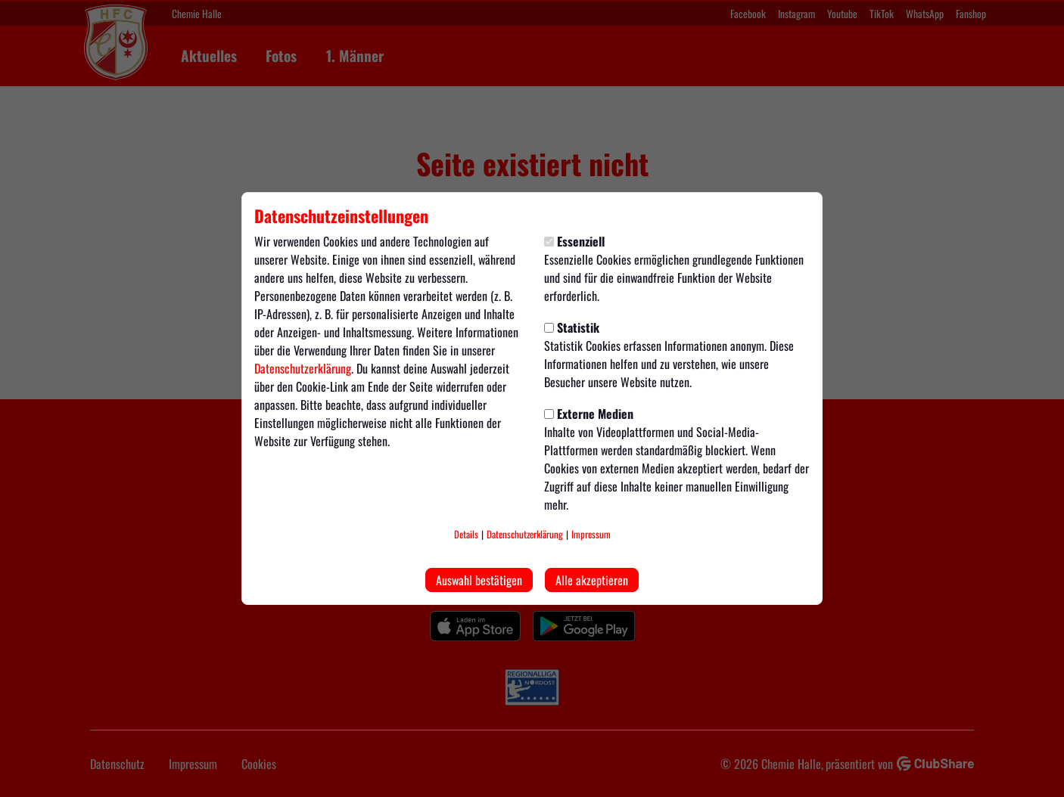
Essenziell (574, 241)
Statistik (571, 327)
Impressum (591, 534)
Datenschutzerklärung (302, 368)
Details (466, 534)
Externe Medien (588, 414)
